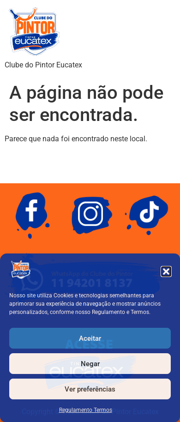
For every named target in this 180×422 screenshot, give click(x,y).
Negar (90, 364)
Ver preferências (90, 389)
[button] (166, 271)
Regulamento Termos (85, 410)
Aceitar (90, 338)
